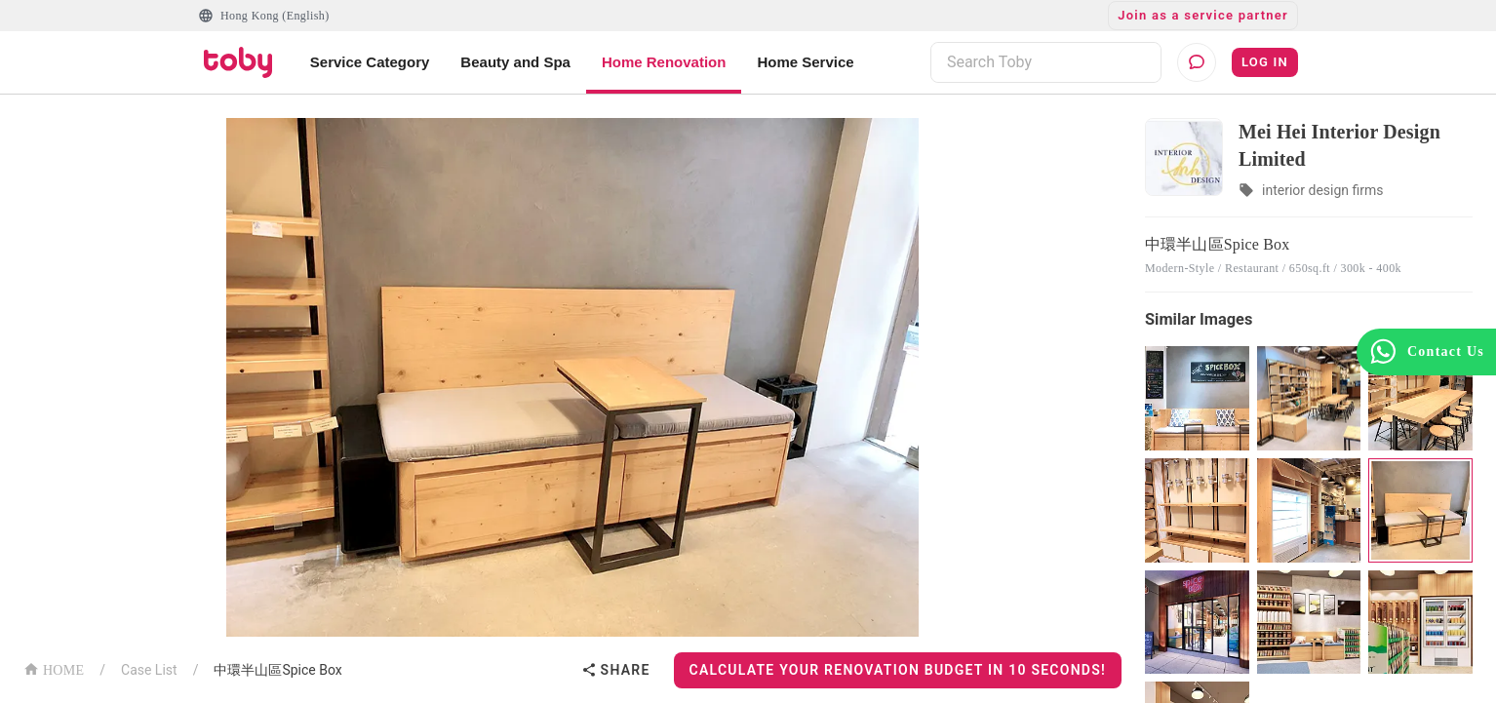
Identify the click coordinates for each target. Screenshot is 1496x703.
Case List (149, 670)
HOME (53, 668)
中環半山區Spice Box (277, 670)
